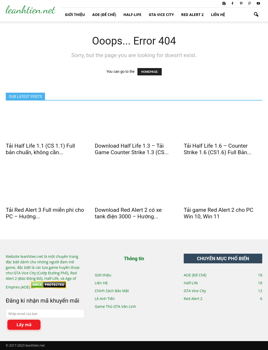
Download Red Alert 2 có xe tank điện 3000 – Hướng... (128, 213)
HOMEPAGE (149, 71)
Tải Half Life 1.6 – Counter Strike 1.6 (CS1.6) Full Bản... (218, 149)
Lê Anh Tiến (105, 298)
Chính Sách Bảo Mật (112, 290)
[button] (256, 14)
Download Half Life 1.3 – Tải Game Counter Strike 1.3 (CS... (132, 149)
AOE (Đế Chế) (104, 14)
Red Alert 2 (192, 14)
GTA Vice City (161, 14)
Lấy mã (23, 324)
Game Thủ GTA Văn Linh (115, 306)
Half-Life (133, 14)
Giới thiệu (75, 14)
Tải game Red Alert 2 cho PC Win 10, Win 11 (218, 213)
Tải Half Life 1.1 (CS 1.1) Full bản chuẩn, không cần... (40, 149)
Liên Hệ (218, 14)
